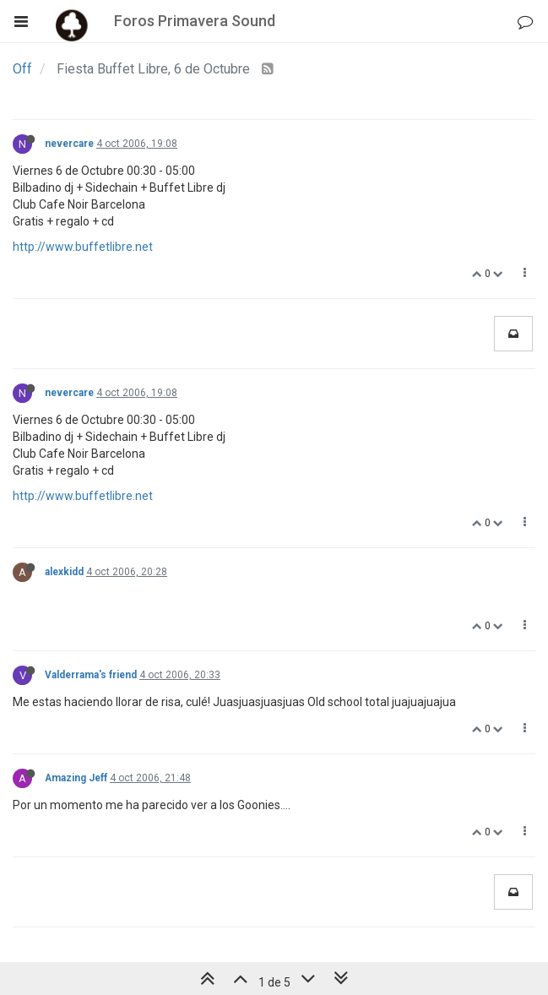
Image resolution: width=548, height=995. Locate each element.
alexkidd (64, 572)
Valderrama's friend (91, 675)
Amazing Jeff (76, 778)
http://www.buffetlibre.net (83, 246)
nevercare (69, 144)
